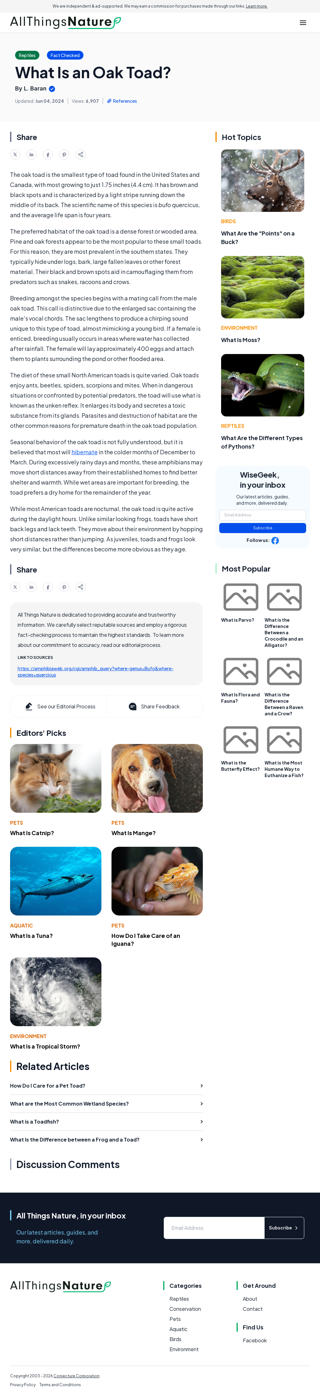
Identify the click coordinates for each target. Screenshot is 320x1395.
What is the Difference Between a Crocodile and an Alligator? (284, 632)
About (250, 1298)
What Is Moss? (240, 339)
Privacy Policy (23, 1384)
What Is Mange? (133, 832)
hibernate (84, 452)
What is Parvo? (237, 620)
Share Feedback (154, 706)
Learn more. (257, 6)
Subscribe (262, 528)
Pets (16, 822)
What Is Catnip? (32, 832)
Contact (253, 1308)
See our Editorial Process (59, 706)
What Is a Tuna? (31, 935)
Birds (228, 221)
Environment (28, 1036)
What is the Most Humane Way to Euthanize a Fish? (284, 769)
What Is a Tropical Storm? (45, 1046)
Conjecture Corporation (77, 1376)
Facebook (255, 1340)
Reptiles (232, 425)
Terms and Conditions (60, 1384)
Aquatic (21, 925)
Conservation (185, 1308)
